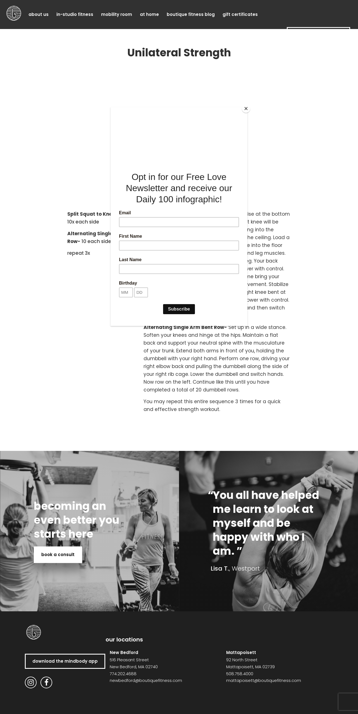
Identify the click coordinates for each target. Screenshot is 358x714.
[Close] (246, 108)
